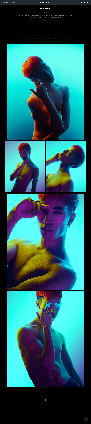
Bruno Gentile (51, 391)
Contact (12, 2)
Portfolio (5, 2)
